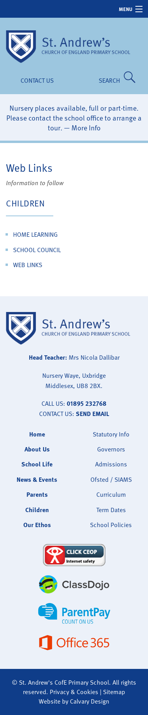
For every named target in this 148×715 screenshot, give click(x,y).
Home (37, 434)
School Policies (111, 524)
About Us (37, 449)
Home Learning (35, 234)
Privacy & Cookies (74, 691)
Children (25, 203)
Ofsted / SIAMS (111, 479)
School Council (37, 249)
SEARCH (111, 80)
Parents (37, 494)
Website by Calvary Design (74, 701)
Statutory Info (111, 434)
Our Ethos (37, 524)
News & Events (37, 479)
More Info (86, 127)
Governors (111, 449)
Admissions (111, 464)
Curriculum (111, 494)
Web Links (27, 264)
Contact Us (37, 80)
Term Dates (111, 509)
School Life (36, 464)
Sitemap (114, 691)
